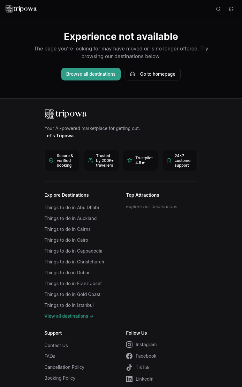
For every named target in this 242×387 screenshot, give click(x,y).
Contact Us (56, 345)
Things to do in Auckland (70, 218)
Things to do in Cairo (66, 240)
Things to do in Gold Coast (72, 294)
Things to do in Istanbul (69, 305)
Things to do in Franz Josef (73, 283)
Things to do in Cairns (67, 229)
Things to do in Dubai (66, 272)
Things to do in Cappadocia (73, 251)
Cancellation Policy (64, 367)
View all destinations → (69, 316)
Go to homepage (153, 74)
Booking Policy (59, 378)
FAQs (49, 356)
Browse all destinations (91, 74)
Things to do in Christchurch (74, 261)
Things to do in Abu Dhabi (71, 207)
